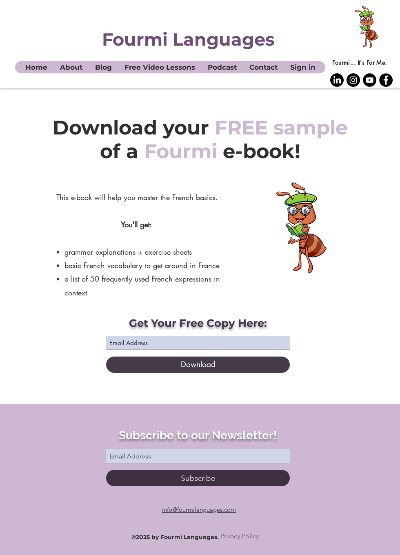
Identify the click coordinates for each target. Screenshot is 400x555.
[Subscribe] (198, 478)
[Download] (198, 365)
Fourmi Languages (188, 39)
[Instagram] (353, 80)
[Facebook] (386, 80)
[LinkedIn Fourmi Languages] (337, 80)
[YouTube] (369, 80)
